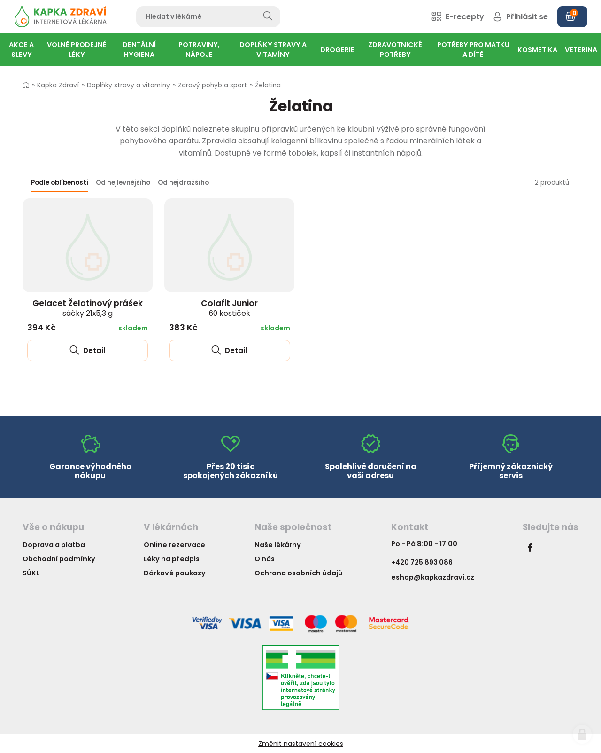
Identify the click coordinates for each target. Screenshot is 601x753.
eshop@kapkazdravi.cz (432, 577)
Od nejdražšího (183, 182)
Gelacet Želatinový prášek (87, 308)
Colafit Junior (229, 308)
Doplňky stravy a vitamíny (128, 85)
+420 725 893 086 (422, 562)
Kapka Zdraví (58, 85)
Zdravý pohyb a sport (212, 85)
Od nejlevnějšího (123, 182)
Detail (87, 350)
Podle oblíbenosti (59, 182)
